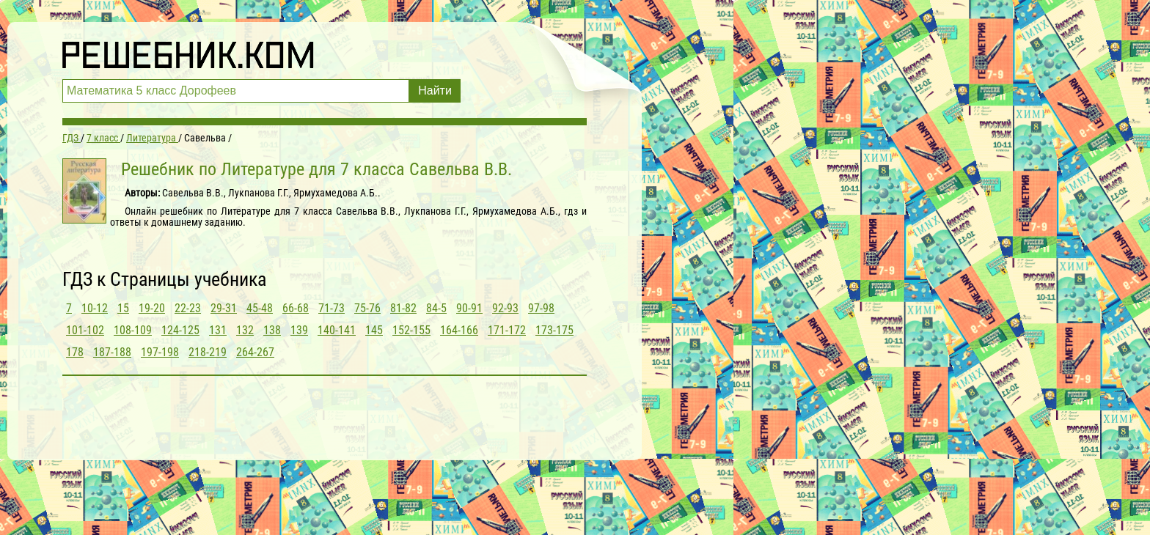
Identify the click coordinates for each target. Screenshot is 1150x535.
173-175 (554, 330)
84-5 (436, 308)
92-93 (505, 308)
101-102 (85, 330)
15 (123, 308)
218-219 (207, 352)
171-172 (507, 330)
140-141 (337, 330)
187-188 (112, 352)
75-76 (367, 308)
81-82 (403, 308)
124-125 (180, 330)
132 (245, 330)
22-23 (188, 308)
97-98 (541, 308)
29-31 (223, 308)
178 (75, 352)
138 (272, 330)
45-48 (259, 308)
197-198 (160, 352)
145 (374, 330)
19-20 (152, 308)
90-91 (469, 308)
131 (218, 330)
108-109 (133, 330)
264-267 (255, 352)
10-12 (94, 308)
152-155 (411, 330)
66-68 (295, 308)
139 (299, 330)
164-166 (459, 330)
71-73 (331, 308)
